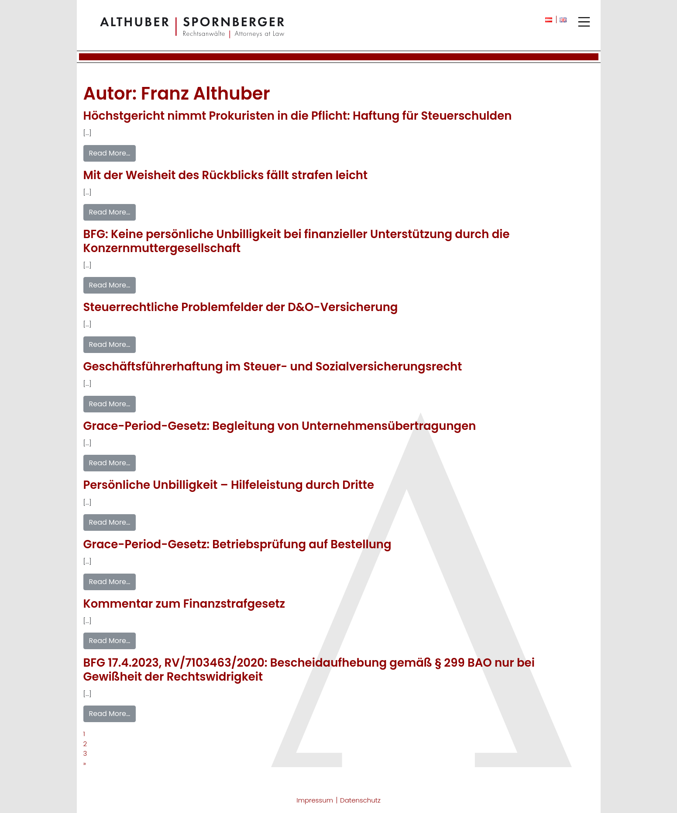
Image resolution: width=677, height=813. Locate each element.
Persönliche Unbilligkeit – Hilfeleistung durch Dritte (228, 485)
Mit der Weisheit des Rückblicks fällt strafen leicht (225, 175)
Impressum (314, 800)
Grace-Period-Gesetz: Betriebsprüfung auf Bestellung (237, 544)
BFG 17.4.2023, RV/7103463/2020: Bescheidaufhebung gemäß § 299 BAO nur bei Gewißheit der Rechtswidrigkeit (309, 669)
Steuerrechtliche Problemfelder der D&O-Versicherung (240, 307)
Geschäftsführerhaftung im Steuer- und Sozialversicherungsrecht (272, 366)
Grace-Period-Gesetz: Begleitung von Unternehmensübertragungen (279, 426)
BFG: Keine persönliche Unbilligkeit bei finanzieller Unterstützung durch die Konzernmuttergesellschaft (296, 241)
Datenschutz (360, 800)
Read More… (110, 153)
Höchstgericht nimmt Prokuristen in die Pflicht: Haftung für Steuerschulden (297, 116)
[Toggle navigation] (584, 22)
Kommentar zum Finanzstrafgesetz (184, 604)
